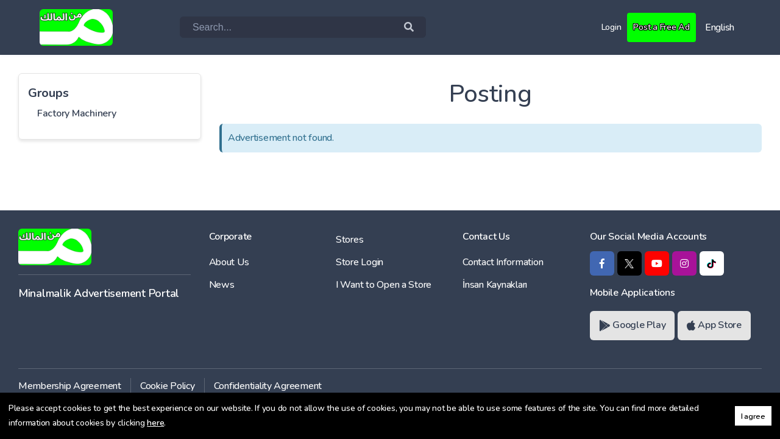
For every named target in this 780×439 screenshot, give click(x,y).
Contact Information (503, 262)
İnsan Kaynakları (495, 284)
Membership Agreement (69, 386)
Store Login (359, 262)
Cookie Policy (167, 386)
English (719, 27)
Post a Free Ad (657, 27)
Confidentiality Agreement (268, 386)
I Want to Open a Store (383, 284)
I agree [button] (753, 416)
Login (603, 27)
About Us (229, 262)
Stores (349, 239)
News (222, 284)
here (155, 423)
